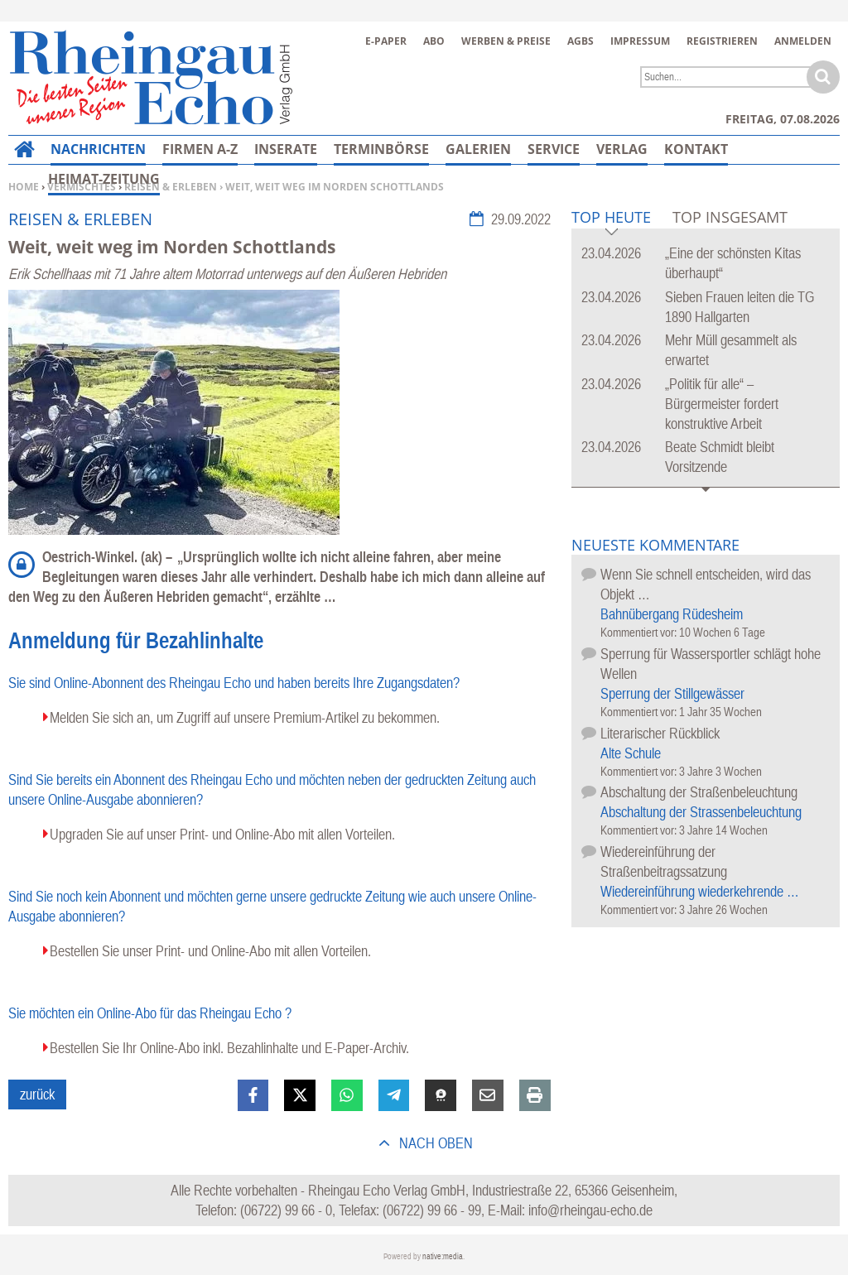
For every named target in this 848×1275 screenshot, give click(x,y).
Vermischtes (81, 187)
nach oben (434, 1143)
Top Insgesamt (730, 216)
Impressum (640, 41)
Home (23, 187)
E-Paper (386, 41)
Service (554, 149)
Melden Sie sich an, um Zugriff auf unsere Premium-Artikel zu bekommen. (245, 717)
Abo (434, 41)
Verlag (622, 149)
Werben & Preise (506, 41)
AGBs (580, 41)
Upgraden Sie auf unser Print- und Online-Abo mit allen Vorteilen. (222, 834)
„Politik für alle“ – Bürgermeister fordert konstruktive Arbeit (721, 403)
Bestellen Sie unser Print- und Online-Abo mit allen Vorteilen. (210, 951)
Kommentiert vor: (639, 632)
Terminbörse (381, 149)
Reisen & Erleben (170, 187)
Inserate (285, 149)
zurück (37, 1094)
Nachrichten (98, 149)
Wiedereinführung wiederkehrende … (699, 891)
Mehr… (689, 149)
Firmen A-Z (200, 149)
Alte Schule (630, 753)
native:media (442, 1256)
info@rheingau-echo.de (590, 1210)
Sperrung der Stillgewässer (672, 693)
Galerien (478, 149)
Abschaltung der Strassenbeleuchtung (701, 811)
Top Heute (611, 218)
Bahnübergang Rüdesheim (671, 614)
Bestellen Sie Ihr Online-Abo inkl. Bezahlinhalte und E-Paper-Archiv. (229, 1047)
